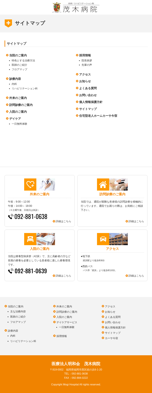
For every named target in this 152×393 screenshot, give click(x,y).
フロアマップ (19, 69)
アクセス (85, 74)
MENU (6, 5)
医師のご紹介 (19, 64)
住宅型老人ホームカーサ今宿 (98, 115)
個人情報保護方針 (91, 102)
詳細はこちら (63, 221)
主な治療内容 (18, 311)
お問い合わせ (88, 95)
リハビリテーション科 (25, 88)
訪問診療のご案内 (21, 105)
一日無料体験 (19, 123)
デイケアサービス (66, 322)
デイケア (15, 118)
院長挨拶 (87, 60)
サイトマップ (88, 109)
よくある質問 (88, 88)
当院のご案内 (18, 55)
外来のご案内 (18, 98)
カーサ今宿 (111, 338)
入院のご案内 (18, 111)
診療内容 (15, 78)
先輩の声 (87, 64)
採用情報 (85, 55)
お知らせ (85, 81)
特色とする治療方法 (23, 60)
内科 (14, 84)
